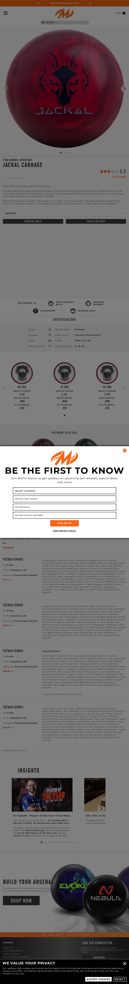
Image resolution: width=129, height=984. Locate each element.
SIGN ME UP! (64, 523)
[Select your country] (64, 490)
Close (125, 963)
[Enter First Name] (64, 499)
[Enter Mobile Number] (64, 515)
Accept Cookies (99, 979)
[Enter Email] (64, 507)
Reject (120, 979)
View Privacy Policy (64, 531)
